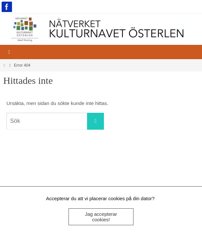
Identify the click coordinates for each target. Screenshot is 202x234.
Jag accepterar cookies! (101, 216)
